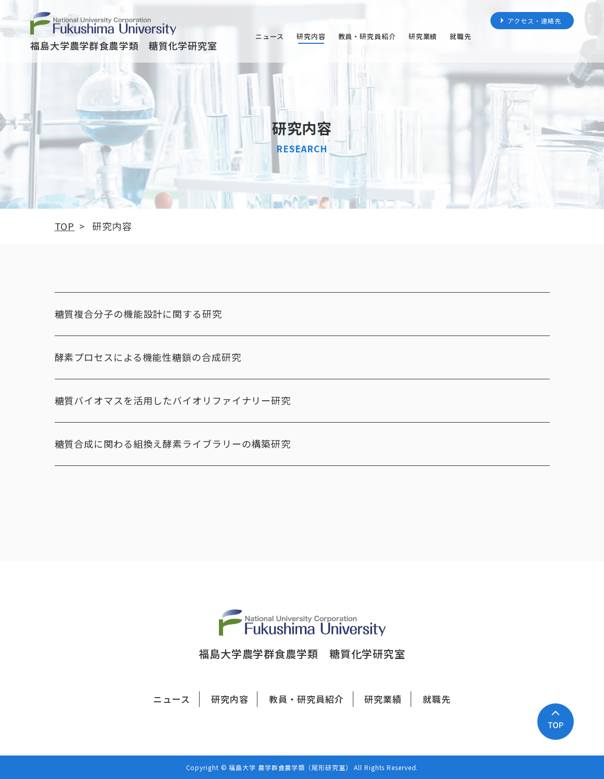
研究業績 (423, 36)
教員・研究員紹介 (367, 36)
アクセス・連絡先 (534, 20)
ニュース (269, 36)
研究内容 (311, 36)
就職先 (461, 36)
